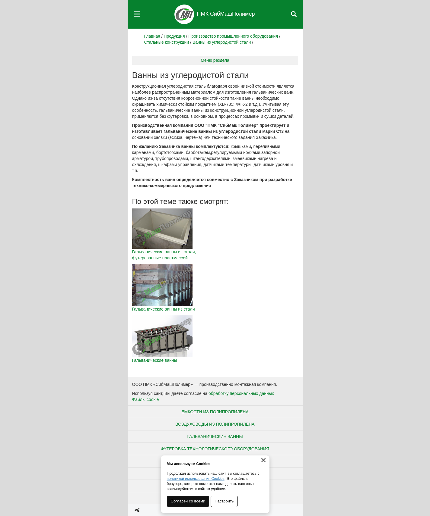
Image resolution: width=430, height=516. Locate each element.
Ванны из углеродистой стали (222, 42)
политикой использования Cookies (196, 479)
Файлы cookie (145, 399)
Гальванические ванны (215, 436)
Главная (152, 36)
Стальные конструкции (166, 42)
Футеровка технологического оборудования (215, 448)
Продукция (174, 36)
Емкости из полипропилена (215, 411)
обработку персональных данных (241, 393)
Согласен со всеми (188, 501)
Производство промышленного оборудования (233, 36)
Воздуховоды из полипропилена (214, 424)
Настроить (224, 501)
